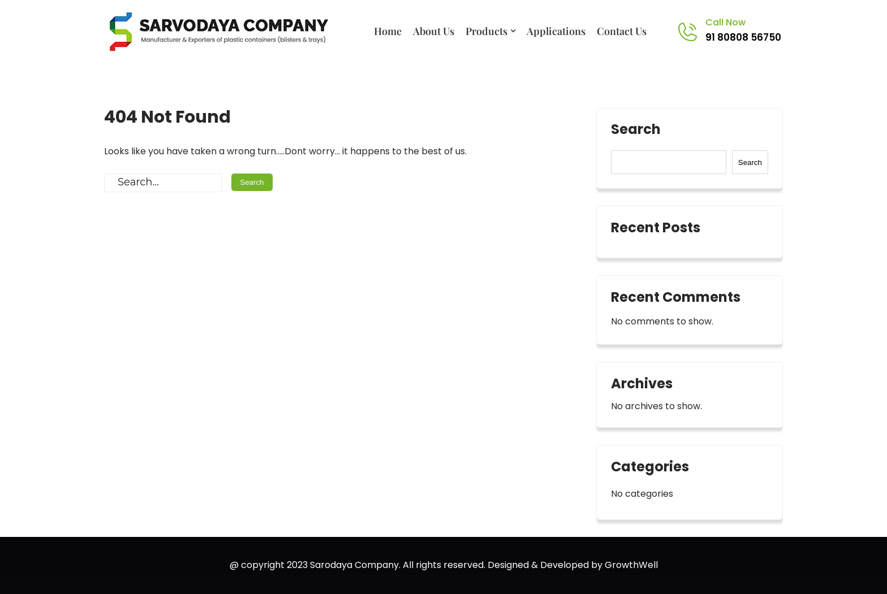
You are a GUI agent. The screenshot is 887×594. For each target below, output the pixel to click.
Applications (556, 31)
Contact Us (622, 31)
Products (486, 31)
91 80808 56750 (743, 37)
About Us (433, 31)
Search (636, 130)
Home (388, 31)
